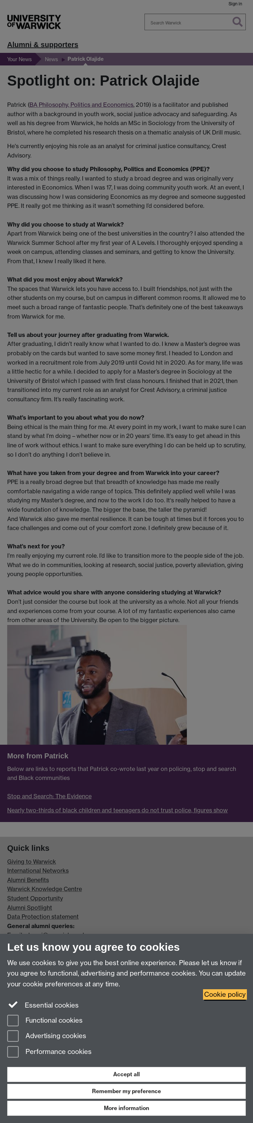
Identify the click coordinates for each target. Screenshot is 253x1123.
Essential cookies (43, 1004)
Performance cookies (49, 1052)
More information (126, 1108)
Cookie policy (225, 994)
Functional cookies (45, 1021)
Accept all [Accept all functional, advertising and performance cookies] (126, 1074)
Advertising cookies (46, 1036)
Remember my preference (126, 1091)
